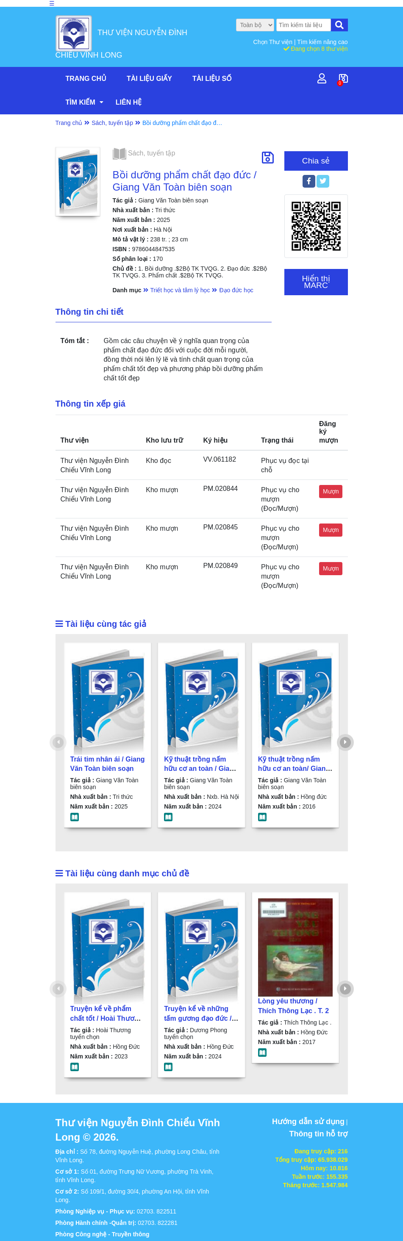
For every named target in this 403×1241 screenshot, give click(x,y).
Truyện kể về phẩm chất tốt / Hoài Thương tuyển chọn (106, 1018)
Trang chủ (86, 78)
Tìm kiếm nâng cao (322, 42)
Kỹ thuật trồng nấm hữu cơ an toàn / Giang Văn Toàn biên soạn (201, 769)
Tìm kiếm (80, 102)
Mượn (331, 491)
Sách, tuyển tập (112, 122)
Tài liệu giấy (149, 78)
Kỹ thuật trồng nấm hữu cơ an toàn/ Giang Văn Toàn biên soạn (294, 769)
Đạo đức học (236, 290)
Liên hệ (129, 102)
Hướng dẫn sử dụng (308, 1121)
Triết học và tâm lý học (180, 290)
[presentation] (58, 742)
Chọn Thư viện (273, 42)
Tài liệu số (212, 78)
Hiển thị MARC (316, 282)
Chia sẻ (316, 160)
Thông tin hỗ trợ (318, 1134)
